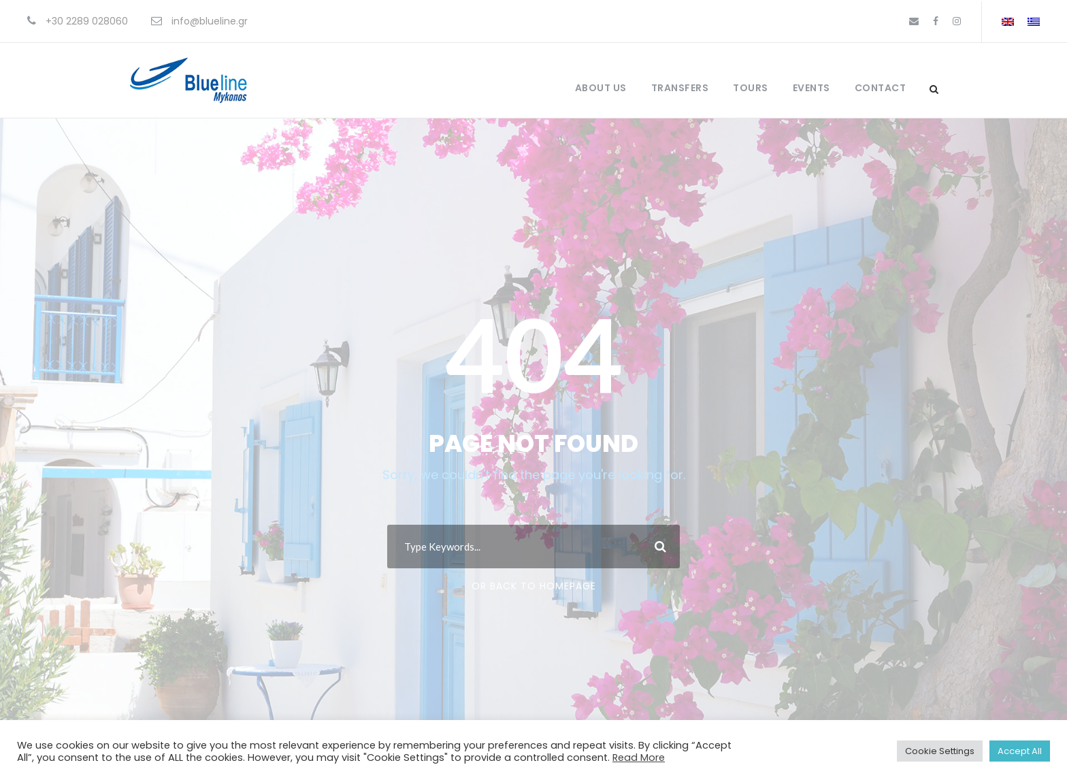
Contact (880, 88)
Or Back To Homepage (534, 586)
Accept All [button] (1020, 751)
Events (811, 88)
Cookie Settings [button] (939, 751)
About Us (601, 88)
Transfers (680, 88)
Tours (750, 88)
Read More (638, 757)
